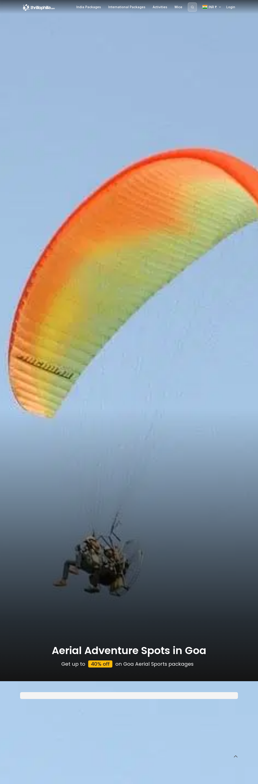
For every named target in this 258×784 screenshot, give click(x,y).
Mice (178, 7)
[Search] (192, 7)
